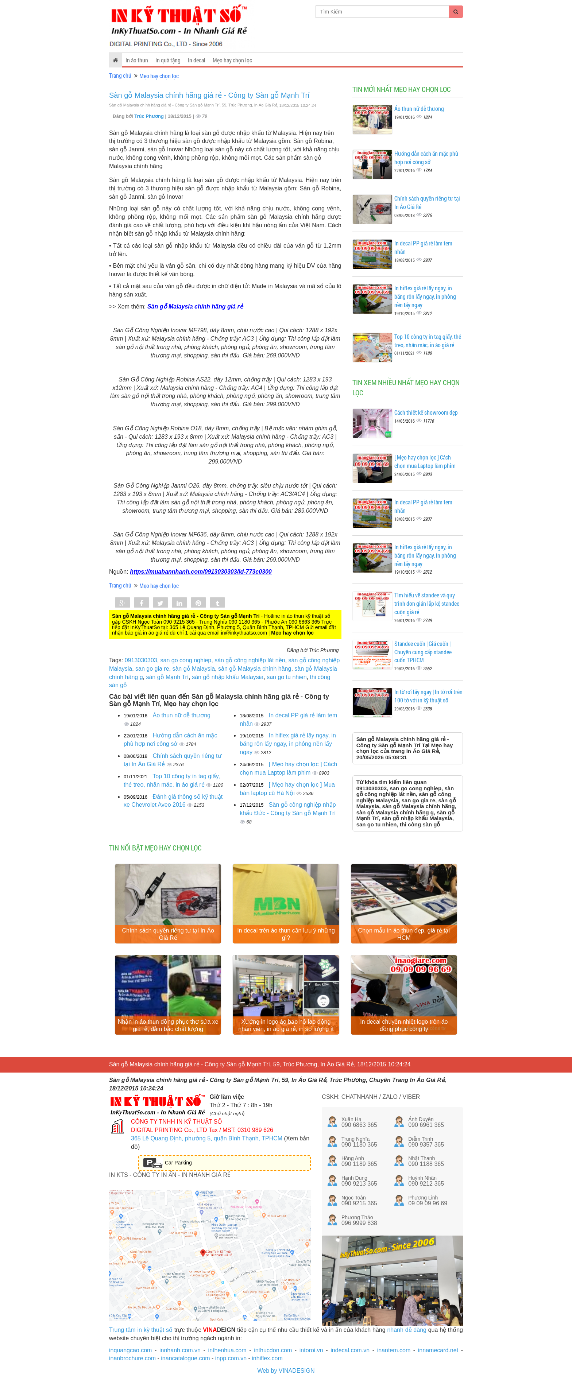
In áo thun (136, 60)
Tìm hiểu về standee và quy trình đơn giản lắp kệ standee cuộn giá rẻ (426, 603)
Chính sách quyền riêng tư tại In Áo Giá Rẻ (168, 934)
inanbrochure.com (132, 1358)
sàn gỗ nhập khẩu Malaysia (227, 677)
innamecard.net (438, 1350)
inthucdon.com (273, 1350)
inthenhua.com (227, 1350)
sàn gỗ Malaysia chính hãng (254, 669)
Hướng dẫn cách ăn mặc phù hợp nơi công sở (426, 158)
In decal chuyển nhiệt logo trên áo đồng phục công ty (404, 1025)
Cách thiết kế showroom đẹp (426, 412)
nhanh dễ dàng (406, 1330)
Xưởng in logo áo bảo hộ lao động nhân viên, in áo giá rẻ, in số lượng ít (285, 1025)
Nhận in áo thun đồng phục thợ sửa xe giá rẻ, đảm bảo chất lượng (168, 1025)
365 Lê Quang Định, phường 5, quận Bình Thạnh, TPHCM (206, 1138)
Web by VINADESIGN (285, 1371)
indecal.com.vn (350, 1350)
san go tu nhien (286, 677)
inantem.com (394, 1350)
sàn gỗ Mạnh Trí (167, 677)
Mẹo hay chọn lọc (232, 60)
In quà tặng (168, 60)
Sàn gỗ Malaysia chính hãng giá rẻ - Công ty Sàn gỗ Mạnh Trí (209, 95)
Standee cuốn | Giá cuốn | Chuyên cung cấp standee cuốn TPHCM (423, 652)
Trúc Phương (149, 116)
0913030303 (141, 660)
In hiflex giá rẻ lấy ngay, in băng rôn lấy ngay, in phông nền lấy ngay (288, 743)
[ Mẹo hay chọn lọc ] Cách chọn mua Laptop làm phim (425, 461)
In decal (196, 60)
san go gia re (152, 669)
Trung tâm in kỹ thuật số (141, 1330)
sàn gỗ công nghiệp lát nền (249, 660)
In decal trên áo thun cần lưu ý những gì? (286, 934)
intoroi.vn (311, 1350)
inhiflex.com (267, 1358)
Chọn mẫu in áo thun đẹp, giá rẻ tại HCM (404, 934)
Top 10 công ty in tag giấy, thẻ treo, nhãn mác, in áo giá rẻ (427, 341)
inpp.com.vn (231, 1358)
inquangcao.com (130, 1350)
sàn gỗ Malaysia (193, 669)
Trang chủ (120, 75)
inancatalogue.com (185, 1358)
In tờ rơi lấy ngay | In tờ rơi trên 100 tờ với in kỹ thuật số (428, 696)
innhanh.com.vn (180, 1350)
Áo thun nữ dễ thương (181, 715)
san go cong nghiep (186, 660)
